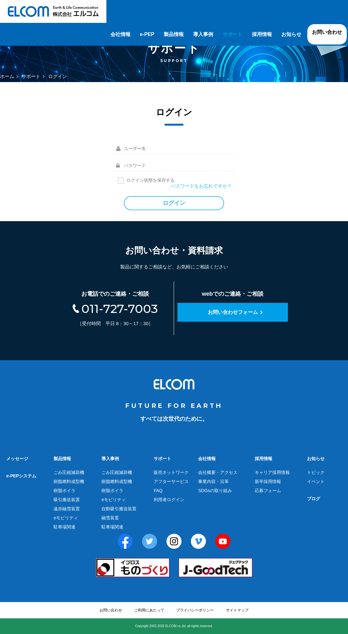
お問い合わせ (327, 32)
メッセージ (17, 458)
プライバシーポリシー (195, 610)
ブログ (313, 498)
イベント (316, 481)
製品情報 (174, 34)
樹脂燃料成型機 (69, 481)
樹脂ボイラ (64, 490)
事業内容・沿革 (213, 481)
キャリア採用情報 (272, 472)
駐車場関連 (64, 526)
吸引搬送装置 (67, 499)
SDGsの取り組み (215, 490)
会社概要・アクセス (218, 472)
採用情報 (262, 34)
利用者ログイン (169, 499)
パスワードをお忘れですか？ (201, 186)
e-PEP (147, 34)
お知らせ (291, 34)
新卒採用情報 (268, 481)
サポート (233, 34)
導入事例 (203, 34)
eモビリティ (66, 517)
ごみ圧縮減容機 (69, 472)
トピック (316, 472)
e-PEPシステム (21, 475)
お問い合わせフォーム (233, 312)
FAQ (158, 490)
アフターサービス (171, 481)
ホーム (7, 76)
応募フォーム (268, 490)
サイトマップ (237, 610)
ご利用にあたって (149, 610)
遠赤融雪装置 (67, 508)
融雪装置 (110, 517)
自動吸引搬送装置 (118, 508)
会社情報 (120, 34)
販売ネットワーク (171, 472)
